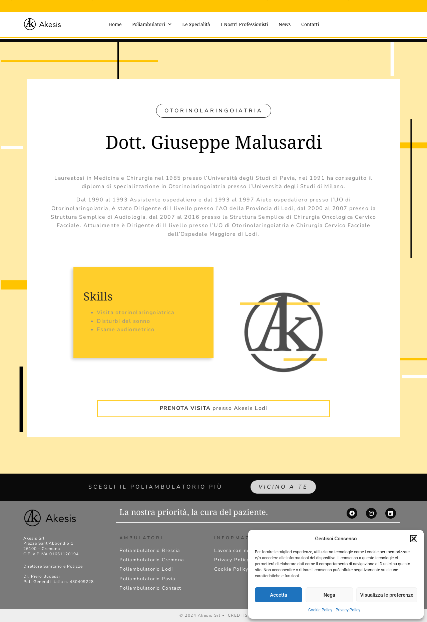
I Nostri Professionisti (244, 24)
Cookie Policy (320, 610)
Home (114, 24)
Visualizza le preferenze (386, 595)
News (285, 24)
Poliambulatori (151, 24)
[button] (413, 538)
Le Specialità (196, 24)
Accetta (278, 595)
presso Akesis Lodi (214, 398)
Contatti (310, 24)
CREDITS (238, 615)
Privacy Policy (348, 610)
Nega (329, 595)
